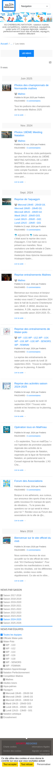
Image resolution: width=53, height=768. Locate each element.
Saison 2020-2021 (12, 605)
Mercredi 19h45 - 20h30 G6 (19, 693)
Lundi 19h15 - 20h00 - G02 (19, 707)
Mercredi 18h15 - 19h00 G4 (19, 700)
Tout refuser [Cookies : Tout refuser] (27, 764)
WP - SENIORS (13, 662)
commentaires (34, 101)
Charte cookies (10, 747)
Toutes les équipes (12, 635)
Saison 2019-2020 (12, 602)
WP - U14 (10, 652)
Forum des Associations (28, 480)
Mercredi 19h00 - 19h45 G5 (19, 696)
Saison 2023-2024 (12, 616)
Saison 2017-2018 (12, 595)
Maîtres (9, 679)
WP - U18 (10, 659)
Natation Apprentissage (14, 669)
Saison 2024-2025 (12, 619)
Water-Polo (8, 641)
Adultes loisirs (10, 683)
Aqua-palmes (9, 686)
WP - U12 (10, 648)
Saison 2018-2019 (12, 599)
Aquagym (8, 690)
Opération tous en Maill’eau (30, 427)
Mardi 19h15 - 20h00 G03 (18, 703)
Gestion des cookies (12, 751)
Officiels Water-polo (13, 638)
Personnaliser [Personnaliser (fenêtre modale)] (44, 764)
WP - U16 (10, 655)
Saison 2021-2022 (12, 609)
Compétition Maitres (13, 676)
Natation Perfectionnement (16, 672)
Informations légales (41, 747)
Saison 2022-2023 (12, 612)
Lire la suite (18, 115)
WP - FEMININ (13, 665)
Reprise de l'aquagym (27, 199)
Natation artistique (12, 714)
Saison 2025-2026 (12, 623)
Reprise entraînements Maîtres (32, 274)
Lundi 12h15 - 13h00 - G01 (19, 710)
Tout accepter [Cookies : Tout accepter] (10, 764)
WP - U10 (10, 645)
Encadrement (9, 717)
